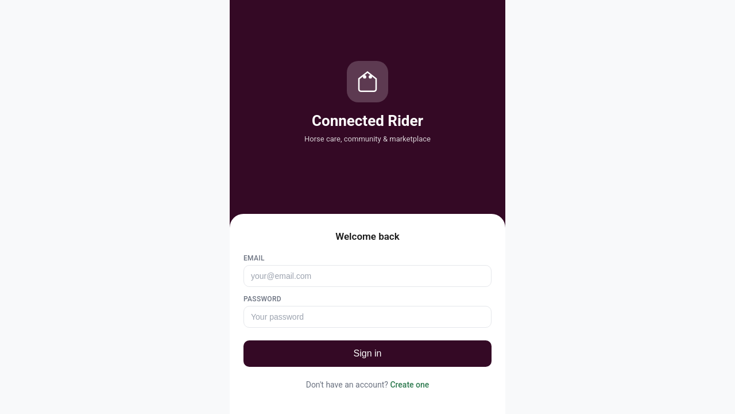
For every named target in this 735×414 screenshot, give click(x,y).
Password (262, 299)
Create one (409, 384)
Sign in (368, 353)
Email (254, 258)
